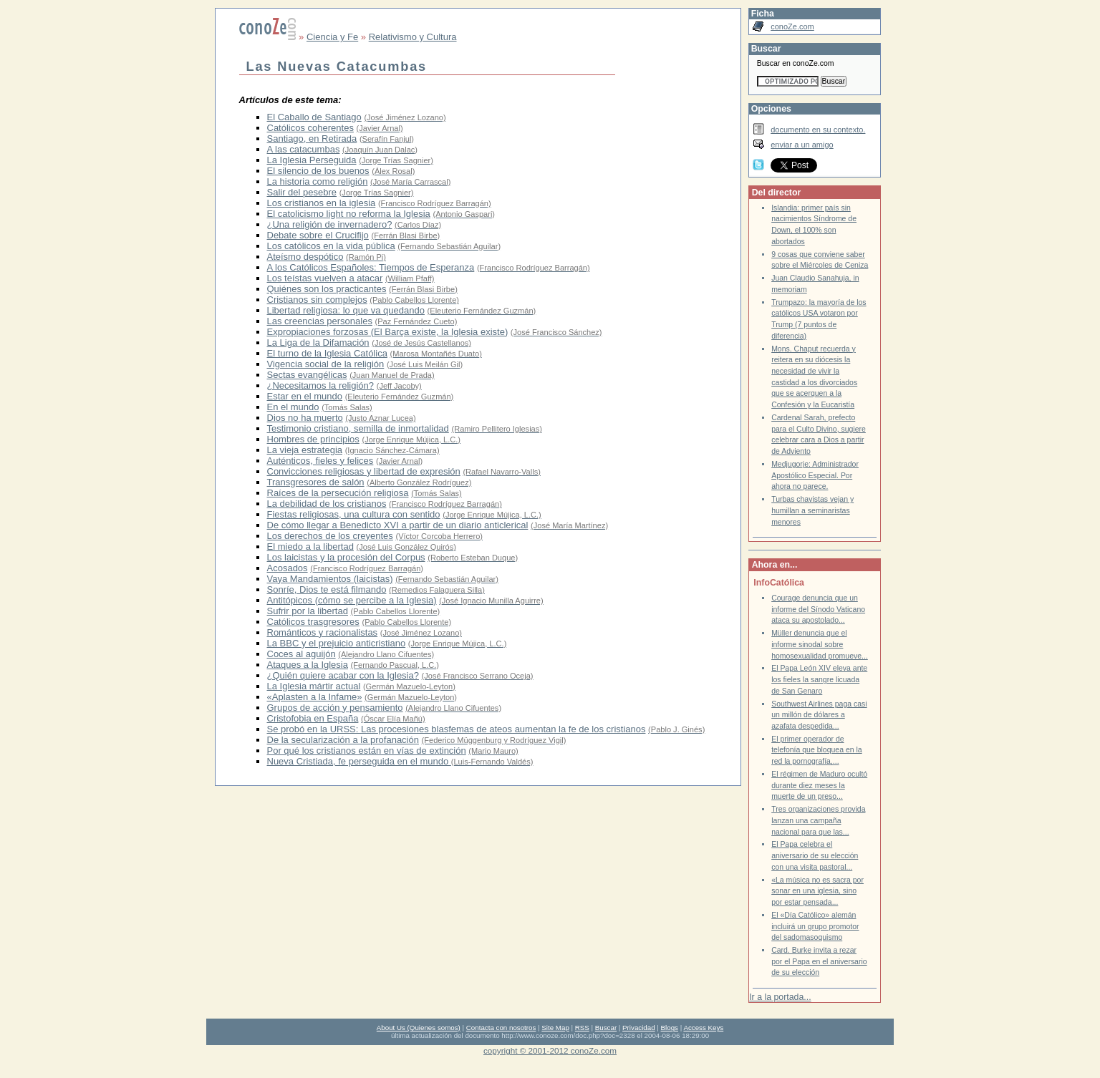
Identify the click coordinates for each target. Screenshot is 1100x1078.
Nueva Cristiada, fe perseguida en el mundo (359, 761)
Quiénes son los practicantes (327, 288)
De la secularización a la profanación (343, 739)
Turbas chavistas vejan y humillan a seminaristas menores (812, 510)
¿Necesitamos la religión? (321, 385)
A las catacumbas (303, 149)
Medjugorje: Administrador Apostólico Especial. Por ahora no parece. (815, 475)
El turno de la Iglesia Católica (327, 353)
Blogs (669, 1027)
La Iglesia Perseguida (312, 160)
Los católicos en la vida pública (331, 246)
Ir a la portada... (780, 997)
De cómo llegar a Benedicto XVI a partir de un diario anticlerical (398, 525)
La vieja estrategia (305, 450)
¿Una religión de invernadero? (329, 224)
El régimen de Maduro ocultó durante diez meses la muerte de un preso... (819, 785)
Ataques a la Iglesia (307, 664)
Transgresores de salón (316, 482)
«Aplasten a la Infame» (314, 696)
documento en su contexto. (818, 129)
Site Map (555, 1027)
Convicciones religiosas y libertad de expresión (363, 471)
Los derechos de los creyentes (330, 535)
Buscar (606, 1027)
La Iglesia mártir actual (314, 686)
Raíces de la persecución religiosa (338, 492)
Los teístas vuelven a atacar (325, 278)
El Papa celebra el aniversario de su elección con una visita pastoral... (814, 855)
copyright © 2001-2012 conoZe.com (550, 1050)
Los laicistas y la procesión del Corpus (346, 557)
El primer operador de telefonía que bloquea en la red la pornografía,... (816, 750)
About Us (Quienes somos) (418, 1027)
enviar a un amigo (802, 144)
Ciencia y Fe (332, 36)
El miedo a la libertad (310, 546)
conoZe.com (792, 26)
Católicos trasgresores (313, 621)
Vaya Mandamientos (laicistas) (330, 578)
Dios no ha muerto (305, 417)
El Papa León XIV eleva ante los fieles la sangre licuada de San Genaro (819, 679)
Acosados (287, 568)
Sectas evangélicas (307, 374)
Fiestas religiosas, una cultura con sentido (353, 514)
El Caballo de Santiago (314, 117)
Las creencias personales (319, 321)
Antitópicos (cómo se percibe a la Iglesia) (352, 600)
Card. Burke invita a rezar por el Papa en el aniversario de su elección (819, 961)
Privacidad (638, 1027)
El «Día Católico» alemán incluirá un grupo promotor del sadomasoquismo (815, 926)
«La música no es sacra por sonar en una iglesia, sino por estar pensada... (817, 891)
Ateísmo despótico (305, 256)
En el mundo (293, 407)
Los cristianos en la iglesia (321, 203)
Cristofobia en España (313, 718)
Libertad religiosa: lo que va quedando (346, 310)
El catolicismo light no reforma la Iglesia (348, 213)
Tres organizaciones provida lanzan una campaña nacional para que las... (818, 820)
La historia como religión (317, 181)
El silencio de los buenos (318, 170)
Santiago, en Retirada (312, 138)
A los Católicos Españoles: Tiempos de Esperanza (371, 267)
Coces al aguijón (301, 654)
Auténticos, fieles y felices (320, 460)
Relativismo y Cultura (413, 36)
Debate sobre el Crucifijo (318, 235)
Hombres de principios (313, 439)
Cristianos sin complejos (317, 299)
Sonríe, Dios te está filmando (327, 589)
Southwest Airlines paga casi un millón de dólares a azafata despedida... (819, 715)
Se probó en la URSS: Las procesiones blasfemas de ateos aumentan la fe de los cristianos (456, 729)
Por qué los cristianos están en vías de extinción (366, 750)
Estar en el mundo (305, 396)
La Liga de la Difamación (318, 342)
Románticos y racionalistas (322, 632)
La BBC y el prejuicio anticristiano (336, 643)
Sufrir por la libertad (307, 611)
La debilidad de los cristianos (327, 503)
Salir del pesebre (302, 192)
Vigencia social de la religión (326, 364)
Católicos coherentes (310, 127)
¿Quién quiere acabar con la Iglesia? (343, 675)
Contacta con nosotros (501, 1027)
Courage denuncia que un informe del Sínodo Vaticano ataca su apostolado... (818, 609)
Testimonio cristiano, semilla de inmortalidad (358, 428)
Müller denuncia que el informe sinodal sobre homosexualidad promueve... (819, 644)
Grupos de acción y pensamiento (335, 707)
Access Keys (703, 1027)
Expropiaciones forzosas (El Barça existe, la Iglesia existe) (387, 331)
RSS (582, 1027)
